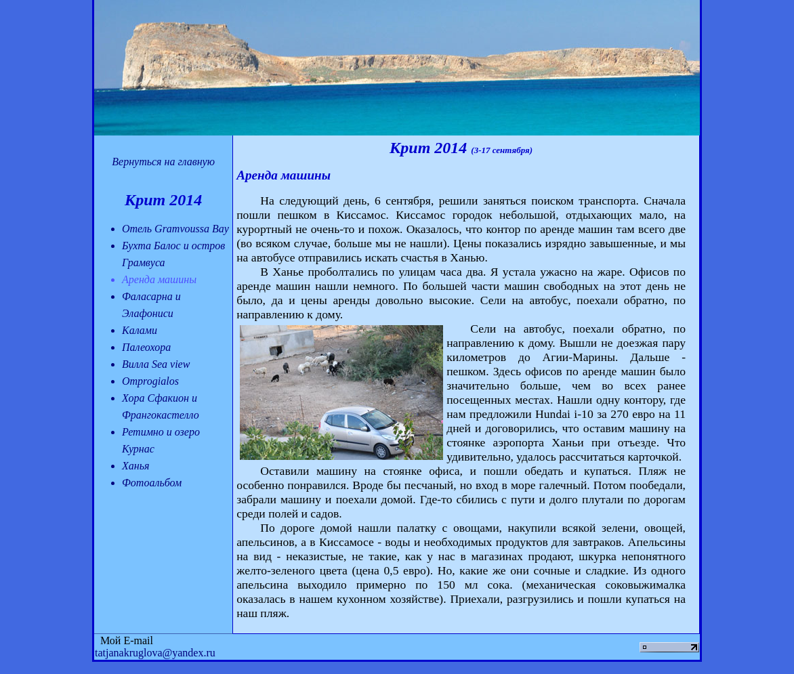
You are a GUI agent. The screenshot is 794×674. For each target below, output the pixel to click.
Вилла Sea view (156, 364)
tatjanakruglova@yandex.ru (155, 652)
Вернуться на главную (163, 161)
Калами (139, 330)
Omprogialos (150, 381)
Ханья (135, 465)
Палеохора (146, 347)
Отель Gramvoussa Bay (175, 228)
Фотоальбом (152, 482)
